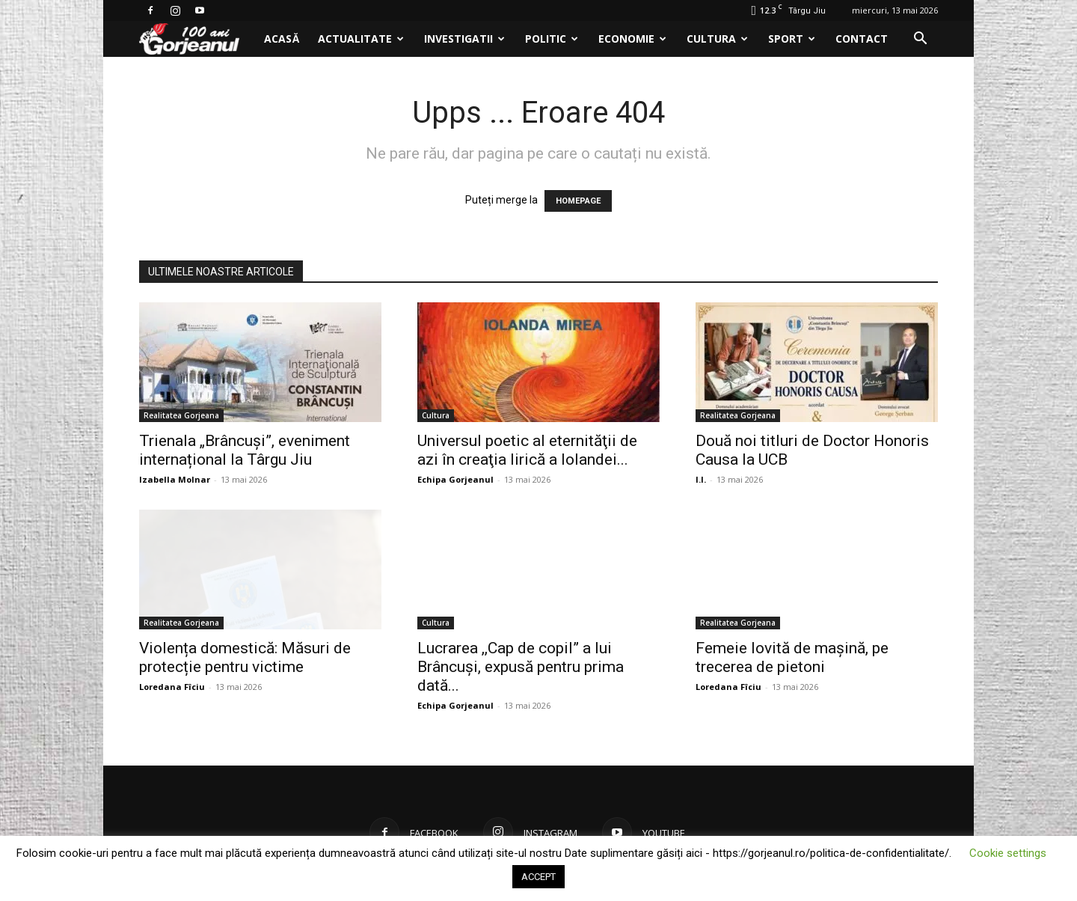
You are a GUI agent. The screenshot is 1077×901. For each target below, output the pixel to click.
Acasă (281, 38)
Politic (551, 38)
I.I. (701, 479)
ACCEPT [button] (538, 876)
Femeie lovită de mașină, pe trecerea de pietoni (792, 657)
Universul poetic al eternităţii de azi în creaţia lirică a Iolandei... (527, 450)
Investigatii (464, 38)
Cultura (717, 38)
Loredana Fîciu (172, 686)
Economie (632, 38)
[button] (920, 40)
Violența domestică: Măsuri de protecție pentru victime (245, 657)
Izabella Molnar (174, 479)
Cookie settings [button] (1007, 853)
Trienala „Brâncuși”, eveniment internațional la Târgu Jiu (244, 450)
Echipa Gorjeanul (455, 479)
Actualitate (361, 38)
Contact (861, 38)
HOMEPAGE (578, 201)
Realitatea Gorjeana (181, 415)
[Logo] (197, 39)
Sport (791, 38)
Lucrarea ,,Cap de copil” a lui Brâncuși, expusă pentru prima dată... (520, 666)
